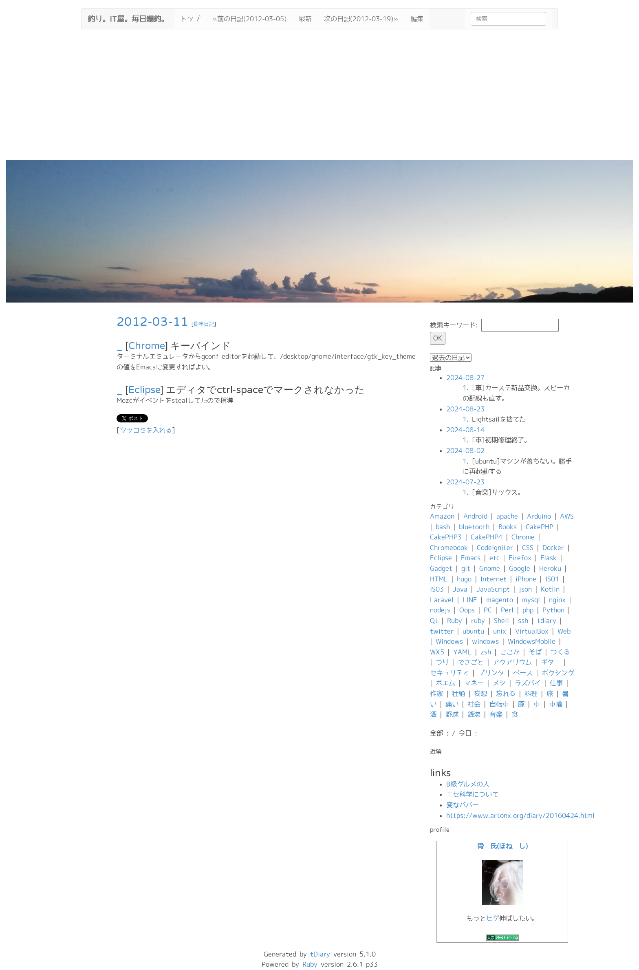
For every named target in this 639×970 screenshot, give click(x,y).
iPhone (526, 579)
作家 (436, 693)
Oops (467, 610)
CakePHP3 (446, 537)
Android (475, 516)
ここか (510, 652)
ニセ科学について (472, 794)
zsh (485, 652)
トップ (190, 18)
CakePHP (539, 527)
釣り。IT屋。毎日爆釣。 (128, 18)
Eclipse (144, 390)
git (465, 568)
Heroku (550, 568)
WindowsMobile (531, 641)
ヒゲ (492, 918)
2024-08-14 (465, 429)
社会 (473, 704)
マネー (474, 683)
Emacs (470, 558)
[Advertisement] (319, 99)
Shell (501, 620)
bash (443, 527)
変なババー (462, 805)
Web (564, 631)
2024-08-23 (465, 409)
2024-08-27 (465, 377)
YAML (462, 652)
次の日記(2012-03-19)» (361, 18)
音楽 (495, 714)
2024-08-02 (465, 450)
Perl (507, 610)
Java (460, 589)
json (525, 589)
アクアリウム (512, 662)
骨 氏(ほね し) (502, 846)
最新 (305, 18)
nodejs (440, 610)
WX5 (437, 652)
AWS (567, 516)
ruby (478, 620)
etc (494, 558)
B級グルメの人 (467, 784)
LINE (470, 600)
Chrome (146, 346)
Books (507, 527)
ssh (523, 620)
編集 (416, 18)
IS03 (437, 589)
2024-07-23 (465, 482)
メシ (499, 683)
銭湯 (473, 714)
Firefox (520, 558)
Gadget (441, 568)
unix (499, 631)
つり (442, 662)
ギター (550, 662)
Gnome (489, 568)
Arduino (539, 516)
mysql (531, 600)
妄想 (480, 693)
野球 (451, 714)
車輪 (555, 704)
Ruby (454, 620)
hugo (464, 579)
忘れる (506, 693)
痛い (451, 704)
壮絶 (458, 693)
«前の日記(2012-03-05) (249, 18)
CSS (527, 547)
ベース (523, 672)
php (527, 610)
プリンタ (491, 672)
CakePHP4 (486, 537)
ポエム (445, 683)
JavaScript (493, 589)
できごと (471, 662)
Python (553, 610)
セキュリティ (449, 672)
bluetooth (474, 527)
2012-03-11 (152, 321)
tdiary (546, 620)
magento (499, 600)
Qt (434, 620)
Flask (548, 558)
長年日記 (203, 324)
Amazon (442, 516)
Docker (553, 547)
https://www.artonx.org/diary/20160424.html (520, 815)
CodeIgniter (495, 547)
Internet (493, 579)
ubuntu (473, 631)
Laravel (442, 600)
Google (519, 568)
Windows (449, 641)
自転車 (499, 704)
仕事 (556, 683)
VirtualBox (532, 631)
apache (507, 516)
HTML (439, 579)
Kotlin (550, 589)
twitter (442, 631)
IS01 (552, 579)
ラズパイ (528, 683)
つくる (560, 652)
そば (535, 652)
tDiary (320, 954)
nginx (557, 600)
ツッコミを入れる (146, 430)
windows (485, 641)
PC (488, 610)
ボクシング (558, 672)
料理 (531, 693)
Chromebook (449, 547)
